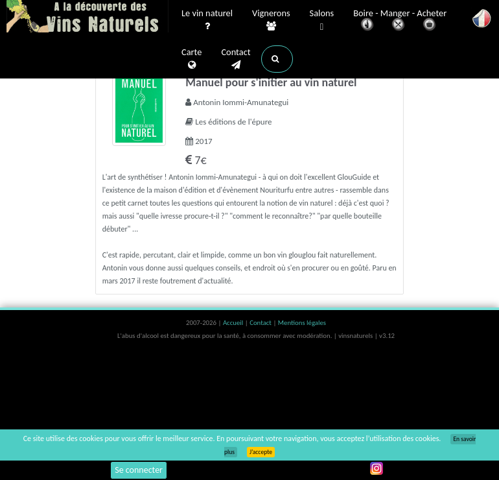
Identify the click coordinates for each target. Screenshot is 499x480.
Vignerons (271, 20)
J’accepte (261, 452)
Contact (235, 59)
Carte (191, 59)
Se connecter (139, 469)
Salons (322, 20)
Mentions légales (302, 322)
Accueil (234, 322)
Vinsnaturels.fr (87, 17)
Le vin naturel (207, 20)
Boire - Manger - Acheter (400, 21)
